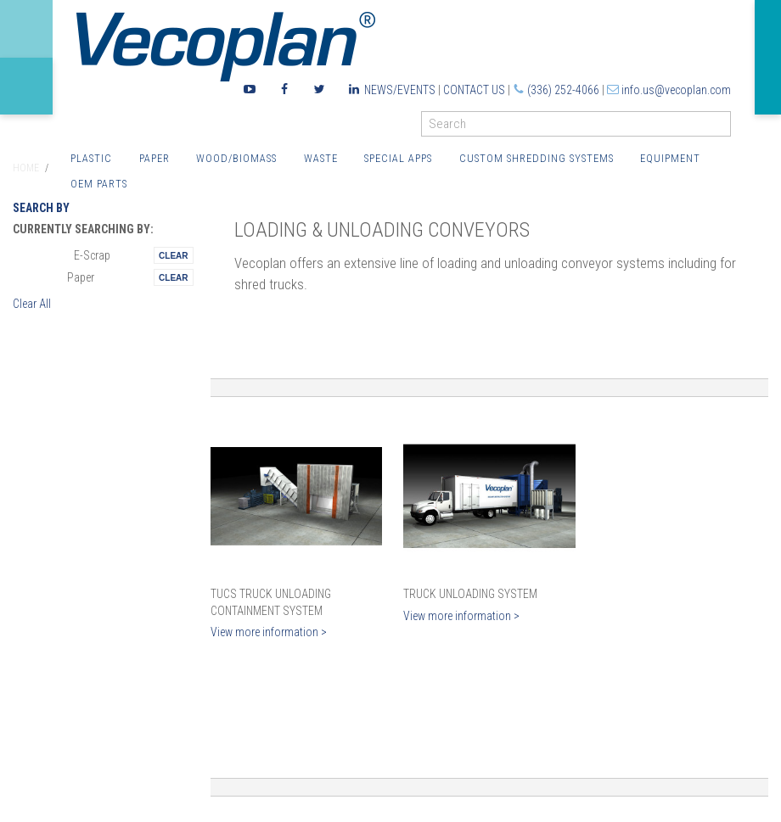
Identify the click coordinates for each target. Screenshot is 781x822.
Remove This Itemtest (173, 255)
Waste (321, 158)
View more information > (269, 632)
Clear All (32, 303)
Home (26, 168)
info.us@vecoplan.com (676, 90)
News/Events (399, 90)
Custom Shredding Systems (536, 158)
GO (724, 127)
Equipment (670, 158)
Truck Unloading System (470, 594)
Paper (154, 158)
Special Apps (398, 158)
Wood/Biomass (236, 158)
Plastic (91, 158)
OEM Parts (98, 183)
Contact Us (474, 90)
